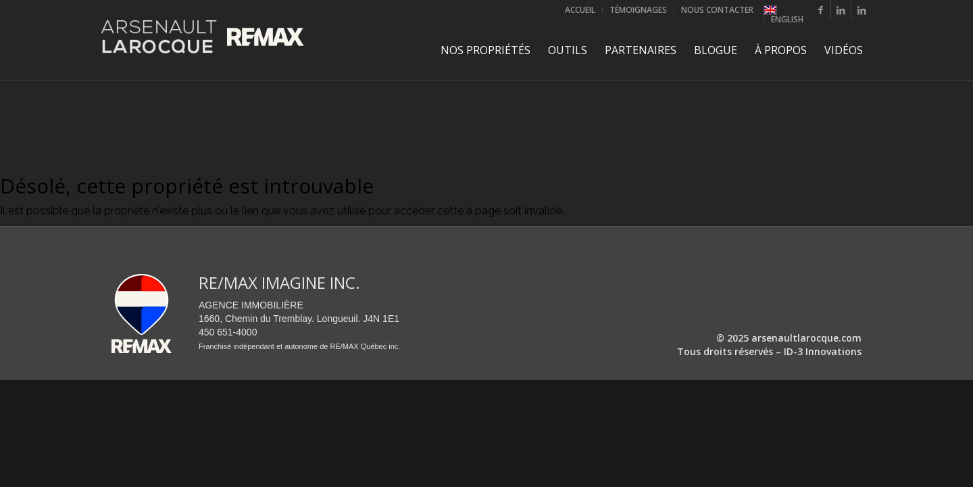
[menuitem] (580, 10)
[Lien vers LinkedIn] (841, 10)
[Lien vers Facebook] (820, 10)
